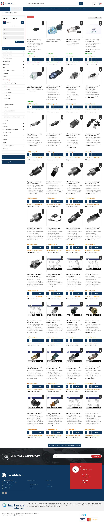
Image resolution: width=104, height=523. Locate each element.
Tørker (5, 114)
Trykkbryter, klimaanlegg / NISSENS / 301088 (92, 40)
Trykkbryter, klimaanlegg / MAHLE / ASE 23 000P (73, 321)
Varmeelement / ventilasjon (12, 117)
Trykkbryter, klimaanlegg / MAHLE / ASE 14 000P (73, 414)
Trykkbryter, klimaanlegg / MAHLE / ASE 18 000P (92, 368)
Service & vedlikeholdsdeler (10, 129)
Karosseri (5, 73)
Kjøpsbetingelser (53, 9)
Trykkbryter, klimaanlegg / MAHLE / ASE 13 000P (92, 414)
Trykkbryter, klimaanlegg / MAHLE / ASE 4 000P (34, 321)
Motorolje (5, 149)
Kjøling (5, 76)
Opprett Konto (82, 9)
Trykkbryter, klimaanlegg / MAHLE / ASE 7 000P (73, 275)
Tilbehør (5, 135)
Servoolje (5, 152)
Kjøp (39, 59)
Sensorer (6, 107)
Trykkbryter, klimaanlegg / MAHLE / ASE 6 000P (92, 275)
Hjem (5, 9)
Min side (39, 9)
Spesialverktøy (7, 132)
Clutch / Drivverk (7, 55)
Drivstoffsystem (7, 58)
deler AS (10, 513)
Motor (4, 123)
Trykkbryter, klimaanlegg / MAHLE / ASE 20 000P (53, 368)
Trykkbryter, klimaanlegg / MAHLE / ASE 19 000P (73, 368)
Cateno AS (36, 513)
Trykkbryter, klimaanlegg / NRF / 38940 (34, 40)
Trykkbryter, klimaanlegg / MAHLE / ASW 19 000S (53, 229)
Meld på (96, 456)
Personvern (20, 515)
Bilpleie (5, 139)
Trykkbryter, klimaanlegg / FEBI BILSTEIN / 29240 (73, 40)
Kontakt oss (68, 9)
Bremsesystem (7, 52)
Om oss (28, 9)
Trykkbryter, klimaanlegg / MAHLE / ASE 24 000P (53, 321)
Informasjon (31, 480)
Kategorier (48, 480)
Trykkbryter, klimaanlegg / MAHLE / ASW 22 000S (92, 182)
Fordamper (7, 89)
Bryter (5, 86)
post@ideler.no (8, 485)
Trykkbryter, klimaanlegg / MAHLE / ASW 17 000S (73, 229)
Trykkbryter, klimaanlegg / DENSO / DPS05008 (34, 134)
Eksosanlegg (6, 61)
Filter (4, 67)
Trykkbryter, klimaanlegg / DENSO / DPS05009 (92, 87)
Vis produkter (19, 42)
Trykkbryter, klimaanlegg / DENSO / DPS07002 (73, 87)
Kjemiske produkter (8, 145)
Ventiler (6, 120)
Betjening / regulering (10, 83)
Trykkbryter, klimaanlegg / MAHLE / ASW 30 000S (92, 134)
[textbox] (55, 3)
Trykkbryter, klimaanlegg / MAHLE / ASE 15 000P (53, 414)
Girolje (4, 142)
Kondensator (7, 98)
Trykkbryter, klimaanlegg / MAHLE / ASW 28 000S (34, 182)
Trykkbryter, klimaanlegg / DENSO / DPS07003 (53, 87)
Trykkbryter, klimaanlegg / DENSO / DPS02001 (73, 134)
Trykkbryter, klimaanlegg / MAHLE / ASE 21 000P (34, 368)
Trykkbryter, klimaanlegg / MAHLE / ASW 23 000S (73, 182)
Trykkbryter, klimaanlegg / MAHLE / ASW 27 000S (53, 182)
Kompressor (7, 95)
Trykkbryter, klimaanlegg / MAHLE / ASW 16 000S (92, 229)
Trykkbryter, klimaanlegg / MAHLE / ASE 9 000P (53, 275)
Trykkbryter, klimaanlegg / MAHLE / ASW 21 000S (34, 229)
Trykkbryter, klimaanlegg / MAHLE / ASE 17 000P (34, 414)
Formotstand (7, 92)
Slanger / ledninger (9, 111)
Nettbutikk (17, 9)
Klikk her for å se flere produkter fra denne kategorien (64, 445)
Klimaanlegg (8, 12)
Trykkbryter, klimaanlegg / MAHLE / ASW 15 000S (34, 275)
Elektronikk (6, 64)
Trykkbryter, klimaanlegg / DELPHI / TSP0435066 (53, 40)
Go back (30, 17)
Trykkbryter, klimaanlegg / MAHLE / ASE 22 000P (92, 321)
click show (12, 157)
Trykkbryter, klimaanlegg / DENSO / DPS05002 (53, 134)
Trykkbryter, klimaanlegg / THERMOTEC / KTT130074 (34, 87)
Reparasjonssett (8, 104)
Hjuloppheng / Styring (9, 70)
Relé (5, 101)
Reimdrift (5, 126)
